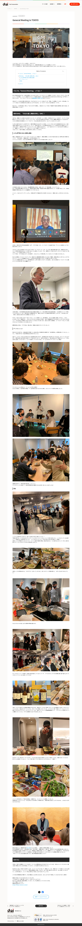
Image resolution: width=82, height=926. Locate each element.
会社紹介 (52, 4)
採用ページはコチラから (41, 896)
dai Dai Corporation (10, 4)
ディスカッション (24, 79)
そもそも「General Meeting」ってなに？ (27, 73)
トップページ (9, 8)
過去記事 (35, 98)
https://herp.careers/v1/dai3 (20, 885)
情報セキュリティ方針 (20, 920)
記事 (65, 4)
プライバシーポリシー (10, 920)
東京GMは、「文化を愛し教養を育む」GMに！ (29, 76)
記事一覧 (15, 8)
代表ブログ (40, 98)
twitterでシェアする (39, 892)
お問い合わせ (75, 4)
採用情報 (59, 4)
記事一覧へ (41, 905)
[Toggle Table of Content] (63, 71)
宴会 (21, 80)
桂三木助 (29, 847)
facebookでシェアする (43, 892)
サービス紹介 (45, 4)
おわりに (21, 83)
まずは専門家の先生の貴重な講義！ (27, 77)
